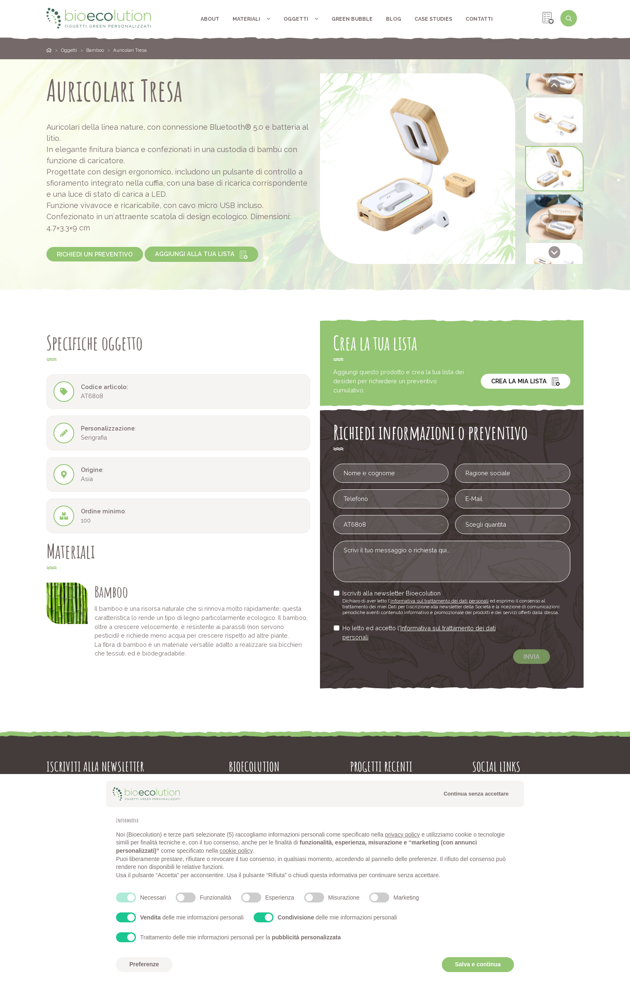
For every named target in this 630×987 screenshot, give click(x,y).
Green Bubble (352, 19)
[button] (554, 120)
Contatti (479, 19)
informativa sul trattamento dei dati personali (441, 601)
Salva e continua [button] (478, 964)
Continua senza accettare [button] (476, 794)
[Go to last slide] (554, 86)
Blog (393, 19)
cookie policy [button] (236, 850)
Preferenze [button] (144, 964)
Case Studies (433, 19)
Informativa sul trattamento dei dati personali (424, 630)
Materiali (251, 19)
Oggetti (301, 19)
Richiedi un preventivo (95, 254)
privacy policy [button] (402, 834)
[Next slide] (554, 252)
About (210, 19)
